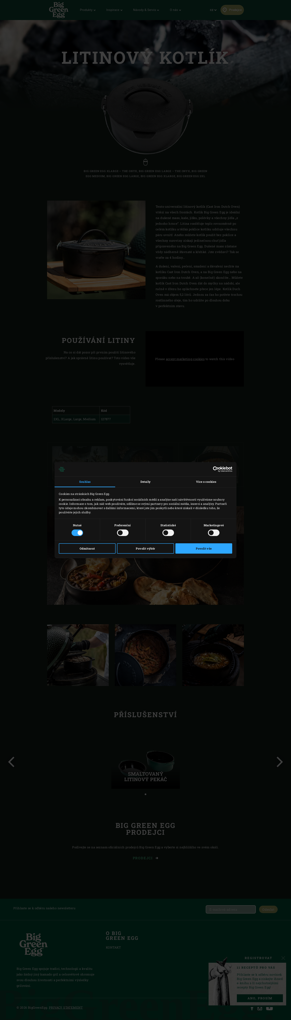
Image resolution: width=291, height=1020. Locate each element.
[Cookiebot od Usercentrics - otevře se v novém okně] (214, 469)
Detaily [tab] (145, 482)
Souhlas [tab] (85, 482)
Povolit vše (204, 548)
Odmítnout (87, 548)
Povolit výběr (145, 548)
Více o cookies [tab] (206, 482)
